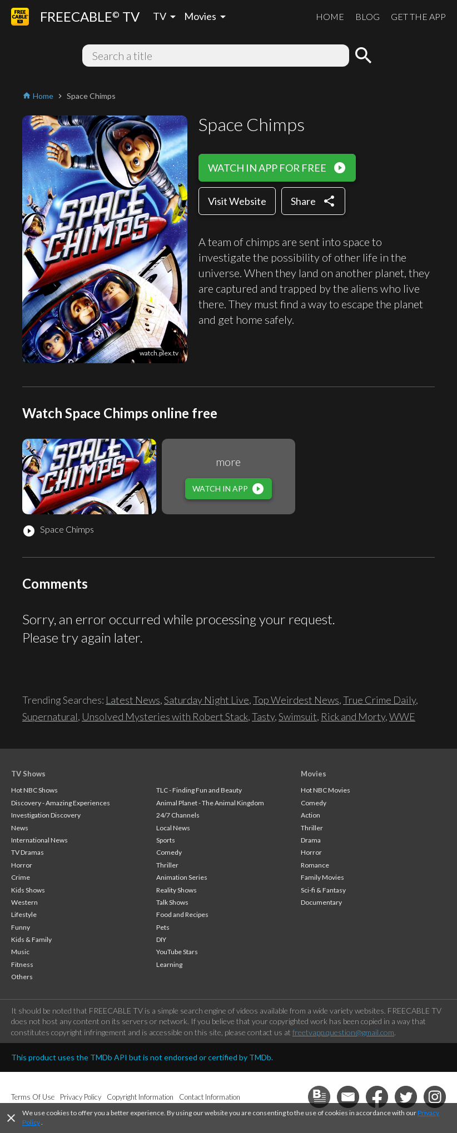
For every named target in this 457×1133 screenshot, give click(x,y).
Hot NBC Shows (34, 790)
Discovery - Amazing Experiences (60, 803)
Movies (313, 773)
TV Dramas (27, 852)
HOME (330, 16)
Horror (21, 865)
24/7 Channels (178, 815)
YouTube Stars (177, 951)
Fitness (22, 964)
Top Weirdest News (296, 700)
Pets (163, 927)
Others (22, 976)
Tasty (263, 716)
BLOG (367, 16)
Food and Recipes (182, 914)
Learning (169, 964)
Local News (173, 828)
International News (39, 840)
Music (20, 951)
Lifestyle (24, 914)
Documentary (321, 902)
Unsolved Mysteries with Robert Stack (165, 716)
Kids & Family (31, 939)
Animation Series (181, 877)
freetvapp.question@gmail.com (343, 1032)
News (19, 828)
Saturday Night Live (206, 700)
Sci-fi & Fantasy (323, 890)
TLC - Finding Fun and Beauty (199, 790)
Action (310, 815)
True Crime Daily (379, 700)
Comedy (169, 852)
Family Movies (322, 877)
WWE (402, 716)
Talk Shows (172, 902)
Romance (315, 865)
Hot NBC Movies (325, 790)
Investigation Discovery (46, 815)
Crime (20, 877)
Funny (20, 927)
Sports (165, 840)
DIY (161, 939)
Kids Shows (28, 890)
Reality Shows (176, 890)
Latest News (133, 700)
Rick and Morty (353, 716)
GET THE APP (418, 16)
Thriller (167, 865)
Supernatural (50, 716)
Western (24, 902)
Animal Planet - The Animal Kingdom (210, 803)
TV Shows (28, 773)
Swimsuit (298, 716)
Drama (311, 840)
